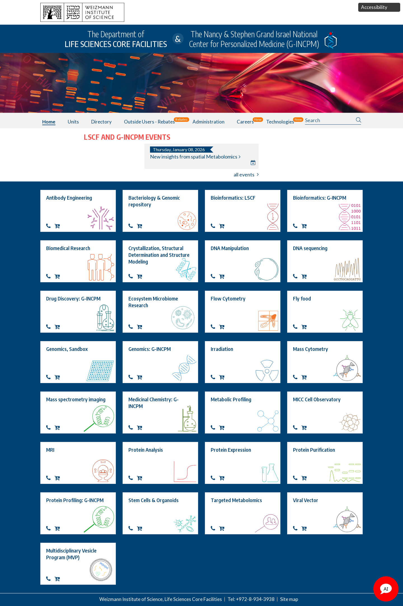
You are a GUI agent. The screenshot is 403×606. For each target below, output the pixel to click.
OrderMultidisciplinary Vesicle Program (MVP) (59, 579)
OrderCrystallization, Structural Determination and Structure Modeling (141, 276)
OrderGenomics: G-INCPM (141, 377)
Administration (208, 122)
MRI (50, 449)
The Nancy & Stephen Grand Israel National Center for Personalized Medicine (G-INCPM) (254, 39)
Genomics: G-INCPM (149, 349)
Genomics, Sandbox (67, 349)
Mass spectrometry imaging (76, 399)
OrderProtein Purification (305, 478)
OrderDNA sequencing (305, 276)
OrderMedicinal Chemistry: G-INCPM (141, 427)
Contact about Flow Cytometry (215, 327)
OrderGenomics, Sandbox (59, 377)
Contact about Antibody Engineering (50, 226)
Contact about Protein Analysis (132, 478)
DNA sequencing (310, 248)
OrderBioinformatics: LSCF (223, 226)
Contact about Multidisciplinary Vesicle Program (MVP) (50, 579)
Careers (245, 122)
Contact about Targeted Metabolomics (215, 528)
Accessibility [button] (374, 7)
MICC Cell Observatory (317, 399)
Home (48, 122)
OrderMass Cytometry (305, 377)
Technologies (280, 122)
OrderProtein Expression (223, 478)
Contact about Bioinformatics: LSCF (215, 226)
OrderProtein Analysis (141, 478)
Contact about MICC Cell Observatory (297, 427)
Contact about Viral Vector (297, 528)
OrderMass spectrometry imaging (59, 427)
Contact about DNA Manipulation (215, 276)
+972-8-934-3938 (255, 599)
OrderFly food (305, 327)
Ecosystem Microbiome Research (153, 301)
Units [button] (73, 122)
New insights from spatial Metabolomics (193, 157)
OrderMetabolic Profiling (223, 427)
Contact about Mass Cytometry (297, 377)
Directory (101, 122)
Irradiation (222, 349)
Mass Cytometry (310, 349)
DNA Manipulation (230, 248)
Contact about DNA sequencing (297, 276)
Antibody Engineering (69, 197)
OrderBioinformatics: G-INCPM (305, 226)
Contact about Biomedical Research (50, 276)
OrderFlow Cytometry (223, 327)
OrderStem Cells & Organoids (141, 528)
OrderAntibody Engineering (59, 226)
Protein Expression (231, 449)
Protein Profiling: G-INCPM (75, 500)
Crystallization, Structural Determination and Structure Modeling (159, 255)
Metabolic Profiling (231, 399)
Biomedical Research (68, 248)
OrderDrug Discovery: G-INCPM (59, 327)
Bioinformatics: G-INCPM (319, 197)
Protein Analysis (145, 449)
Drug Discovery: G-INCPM (73, 298)
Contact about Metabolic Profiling (215, 427)
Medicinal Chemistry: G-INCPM (153, 402)
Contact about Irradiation (215, 377)
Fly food (302, 298)
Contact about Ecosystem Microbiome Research (132, 327)
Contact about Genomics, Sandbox (50, 377)
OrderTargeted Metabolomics (223, 528)
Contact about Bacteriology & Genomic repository (132, 226)
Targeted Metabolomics (236, 500)
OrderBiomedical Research (59, 276)
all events (244, 174)
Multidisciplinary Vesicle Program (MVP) (72, 553)
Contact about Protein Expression (215, 478)
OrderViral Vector (305, 528)
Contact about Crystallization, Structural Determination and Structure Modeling (132, 276)
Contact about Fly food (297, 327)
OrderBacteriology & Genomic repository (141, 226)
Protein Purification (314, 449)
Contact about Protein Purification (297, 478)
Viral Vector (305, 500)
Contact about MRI (50, 478)
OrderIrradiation (223, 377)
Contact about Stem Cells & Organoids (132, 528)
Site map (289, 599)
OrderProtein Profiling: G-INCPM (59, 528)
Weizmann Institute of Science (131, 599)
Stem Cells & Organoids (153, 500)
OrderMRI (59, 478)
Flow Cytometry (228, 298)
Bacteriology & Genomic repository (154, 201)
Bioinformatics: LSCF (233, 197)
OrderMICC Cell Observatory (305, 427)
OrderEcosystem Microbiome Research (141, 327)
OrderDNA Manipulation (223, 276)
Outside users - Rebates (149, 122)
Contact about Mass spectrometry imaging (50, 427)
